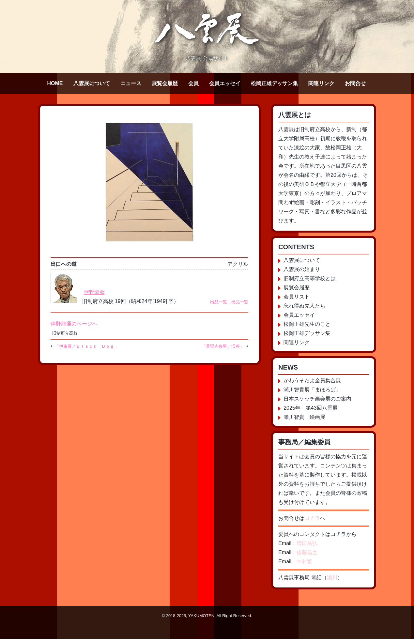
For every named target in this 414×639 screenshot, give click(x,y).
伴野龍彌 (94, 292)
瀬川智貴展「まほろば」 (312, 389)
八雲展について (91, 83)
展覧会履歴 (165, 83)
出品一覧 (218, 301)
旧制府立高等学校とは (310, 278)
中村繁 (304, 561)
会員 (193, 83)
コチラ (312, 518)
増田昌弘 (307, 543)
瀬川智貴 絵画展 (304, 417)
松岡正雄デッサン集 (274, 83)
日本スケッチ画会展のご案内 (317, 399)
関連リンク (321, 83)
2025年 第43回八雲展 (310, 408)
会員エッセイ (224, 83)
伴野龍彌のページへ (74, 324)
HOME (55, 83)
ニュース (130, 83)
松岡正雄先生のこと (307, 324)
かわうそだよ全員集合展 (312, 380)
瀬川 (332, 577)
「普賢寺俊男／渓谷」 (223, 346)
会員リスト (297, 296)
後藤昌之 (307, 552)
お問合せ (355, 83)
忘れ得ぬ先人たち (304, 306)
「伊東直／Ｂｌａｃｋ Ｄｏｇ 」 (87, 346)
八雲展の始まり (302, 269)
